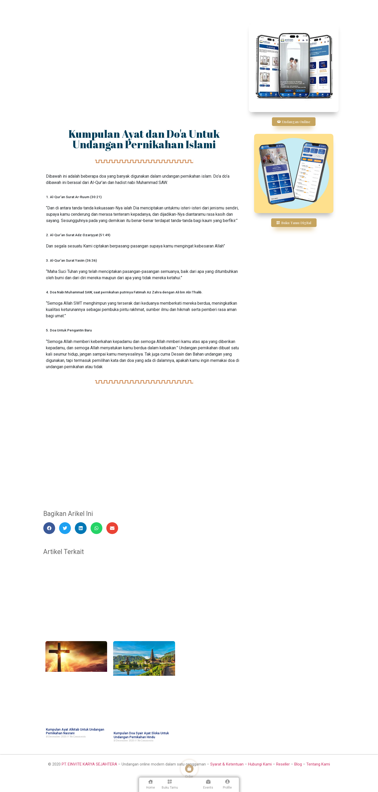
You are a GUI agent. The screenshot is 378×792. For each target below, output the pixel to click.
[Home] (150, 781)
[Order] (189, 768)
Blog (298, 764)
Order (189, 776)
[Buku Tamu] (169, 781)
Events (208, 787)
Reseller (283, 764)
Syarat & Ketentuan (227, 764)
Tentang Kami (318, 764)
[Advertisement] (144, 61)
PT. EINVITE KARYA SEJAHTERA (89, 764)
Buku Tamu (170, 787)
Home (150, 787)
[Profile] (227, 781)
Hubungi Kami (260, 764)
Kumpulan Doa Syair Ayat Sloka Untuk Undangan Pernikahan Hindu (141, 735)
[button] (49, 528)
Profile (227, 787)
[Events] (208, 781)
